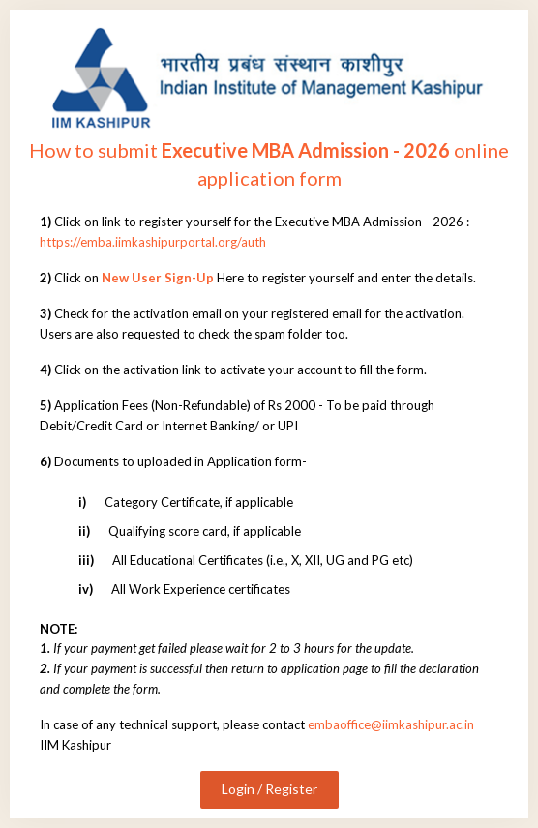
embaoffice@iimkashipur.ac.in (391, 724)
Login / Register (269, 789)
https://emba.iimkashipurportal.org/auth (153, 242)
